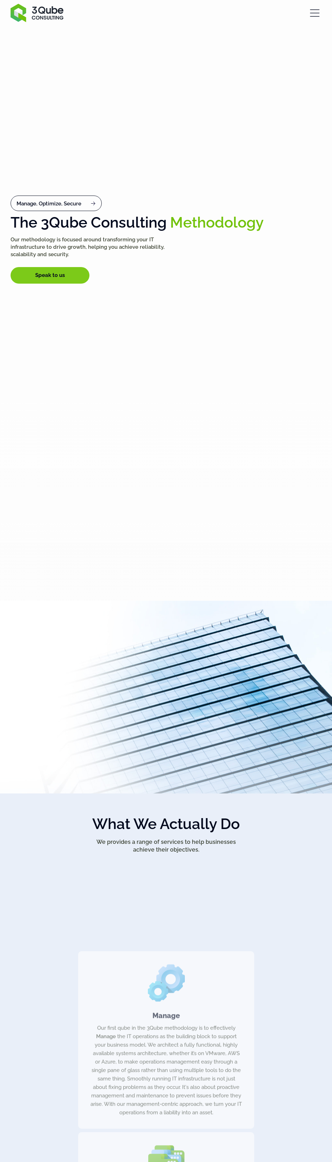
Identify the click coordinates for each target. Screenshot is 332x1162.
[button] (56, 203)
